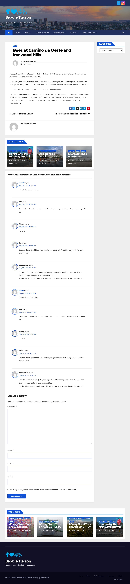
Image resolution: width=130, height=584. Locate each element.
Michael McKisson (29, 61)
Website (10, 477)
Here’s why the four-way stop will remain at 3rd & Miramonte (20, 157)
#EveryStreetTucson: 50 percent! (20, 525)
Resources (60, 33)
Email (10, 463)
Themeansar (45, 578)
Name (10, 450)
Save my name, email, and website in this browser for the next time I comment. (43, 490)
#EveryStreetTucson (16, 518)
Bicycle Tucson (18, 17)
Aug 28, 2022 (75, 530)
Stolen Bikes (90, 33)
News (28, 33)
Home (17, 33)
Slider (24, 151)
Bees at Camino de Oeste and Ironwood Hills (42, 52)
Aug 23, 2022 (105, 530)
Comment (12, 406)
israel (21, 183)
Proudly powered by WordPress (16, 578)
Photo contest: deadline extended (72, 114)
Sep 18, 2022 (15, 530)
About (74, 33)
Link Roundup (42, 33)
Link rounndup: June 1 (21, 114)
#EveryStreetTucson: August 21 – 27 (80, 525)
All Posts (13, 151)
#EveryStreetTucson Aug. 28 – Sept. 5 (50, 527)
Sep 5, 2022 (45, 530)
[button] (123, 33)
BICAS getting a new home (78, 155)
